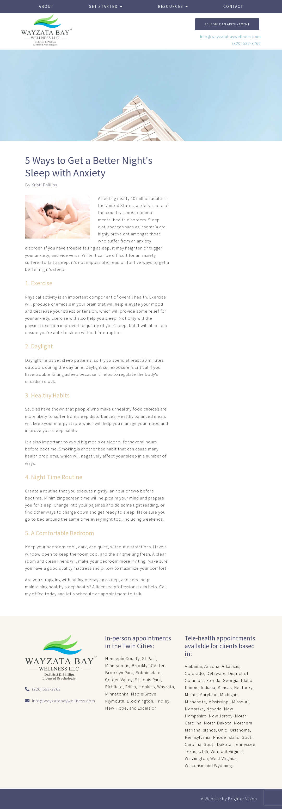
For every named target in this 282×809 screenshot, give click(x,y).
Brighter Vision (242, 798)
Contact (233, 6)
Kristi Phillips (44, 185)
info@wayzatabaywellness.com (63, 701)
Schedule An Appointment (227, 24)
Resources (170, 6)
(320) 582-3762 (246, 43)
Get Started (103, 6)
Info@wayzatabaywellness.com (230, 36)
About (46, 6)
